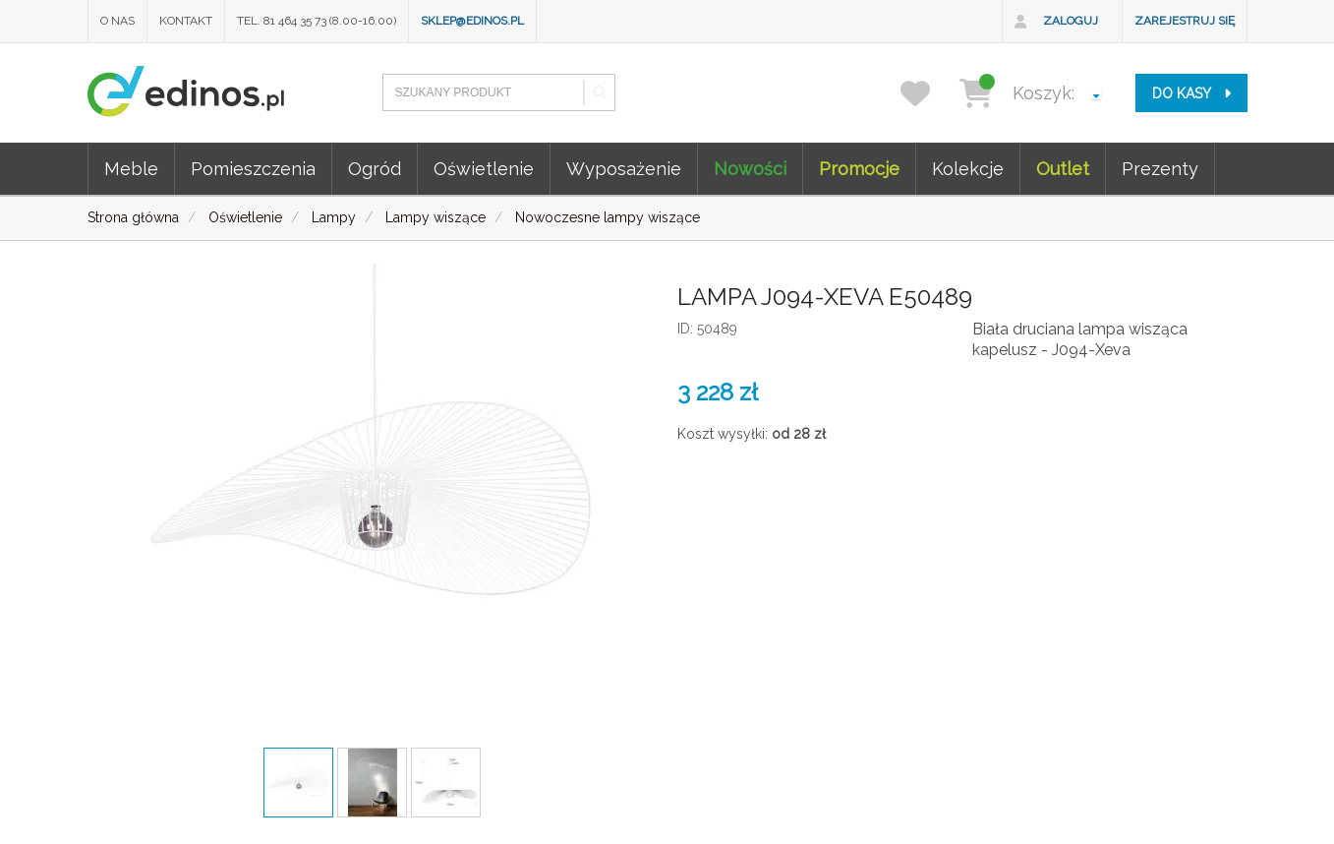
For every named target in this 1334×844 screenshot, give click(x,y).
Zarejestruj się (1184, 21)
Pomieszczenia (253, 168)
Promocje (859, 168)
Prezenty (1160, 168)
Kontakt (185, 21)
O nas (117, 21)
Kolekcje (968, 168)
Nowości (750, 168)
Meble (131, 168)
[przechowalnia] (927, 93)
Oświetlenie (484, 168)
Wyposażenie (623, 168)
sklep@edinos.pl (472, 21)
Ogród (374, 168)
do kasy (1191, 93)
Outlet (1062, 168)
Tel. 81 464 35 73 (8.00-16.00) (316, 21)
